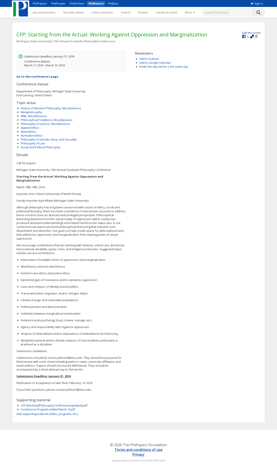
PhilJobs (113, 3)
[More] (190, 12)
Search (125, 12)
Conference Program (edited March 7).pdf (48, 409)
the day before (157, 67)
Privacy (138, 454)
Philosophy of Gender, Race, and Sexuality (49, 139)
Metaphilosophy (31, 112)
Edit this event (251, 33)
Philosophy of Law (33, 143)
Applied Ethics (30, 128)
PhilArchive (77, 3)
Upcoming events (44, 12)
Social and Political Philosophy (40, 147)
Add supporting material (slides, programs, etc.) (47, 414)
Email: (143, 67)
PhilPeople (58, 3)
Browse (143, 12)
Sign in (257, 3)
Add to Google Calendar (155, 63)
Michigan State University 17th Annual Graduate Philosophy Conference (65, 41)
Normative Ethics (32, 135)
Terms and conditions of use (138, 449)
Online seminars (102, 12)
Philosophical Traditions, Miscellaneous (46, 120)
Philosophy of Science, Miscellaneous (45, 124)
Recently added (73, 12)
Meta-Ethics (28, 132)
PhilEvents (96, 3)
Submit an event (166, 12)
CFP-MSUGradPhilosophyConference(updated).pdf (54, 405)
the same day (179, 67)
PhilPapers (40, 3)
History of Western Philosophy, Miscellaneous (51, 108)
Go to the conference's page (37, 76)
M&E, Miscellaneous (34, 116)
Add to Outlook (149, 59)
